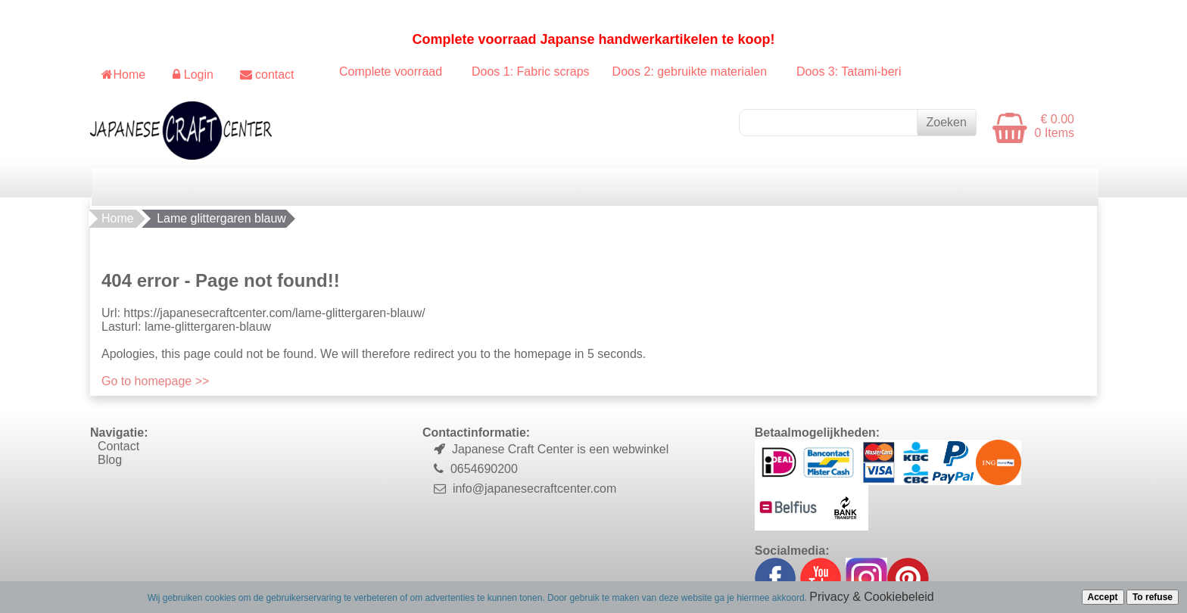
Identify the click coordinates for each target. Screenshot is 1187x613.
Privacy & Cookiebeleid (871, 596)
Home (117, 218)
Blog (110, 459)
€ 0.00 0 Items (1054, 126)
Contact (118, 446)
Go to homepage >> (155, 381)
